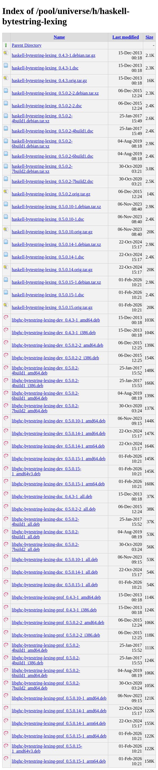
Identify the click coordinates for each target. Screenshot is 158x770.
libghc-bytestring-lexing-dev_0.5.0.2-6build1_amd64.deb (45, 396)
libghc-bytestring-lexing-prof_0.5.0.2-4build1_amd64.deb (46, 648)
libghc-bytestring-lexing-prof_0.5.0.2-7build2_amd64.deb (46, 685)
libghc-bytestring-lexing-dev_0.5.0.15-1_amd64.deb (58, 458)
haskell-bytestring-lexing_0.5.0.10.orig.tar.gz (52, 231)
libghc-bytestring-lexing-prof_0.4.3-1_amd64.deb (56, 597)
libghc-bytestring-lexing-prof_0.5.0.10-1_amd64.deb (59, 698)
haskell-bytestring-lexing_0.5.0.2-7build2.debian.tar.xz (42, 169)
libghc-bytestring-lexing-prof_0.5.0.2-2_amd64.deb (58, 622)
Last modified (125, 37)
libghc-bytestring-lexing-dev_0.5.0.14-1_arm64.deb (58, 446)
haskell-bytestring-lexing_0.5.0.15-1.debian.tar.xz (56, 282)
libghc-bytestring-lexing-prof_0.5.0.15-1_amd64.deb (59, 736)
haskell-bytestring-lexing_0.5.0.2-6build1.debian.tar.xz (42, 143)
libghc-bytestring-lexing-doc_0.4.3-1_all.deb (52, 496)
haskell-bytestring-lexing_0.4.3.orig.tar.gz (49, 80)
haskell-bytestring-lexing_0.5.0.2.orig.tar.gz (51, 194)
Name (59, 37)
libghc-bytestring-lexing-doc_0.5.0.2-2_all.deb (53, 509)
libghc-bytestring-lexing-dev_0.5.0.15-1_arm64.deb (58, 483)
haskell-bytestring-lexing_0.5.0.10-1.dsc (48, 219)
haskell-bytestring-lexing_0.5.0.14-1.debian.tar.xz (56, 244)
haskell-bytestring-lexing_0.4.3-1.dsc (45, 68)
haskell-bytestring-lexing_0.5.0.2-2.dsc (47, 105)
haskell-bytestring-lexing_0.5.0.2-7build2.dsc (52, 181)
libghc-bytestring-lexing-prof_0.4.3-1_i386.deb (54, 610)
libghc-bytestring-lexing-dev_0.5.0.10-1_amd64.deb (58, 420)
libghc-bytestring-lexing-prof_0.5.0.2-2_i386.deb (56, 635)
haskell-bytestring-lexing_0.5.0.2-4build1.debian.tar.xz (42, 118)
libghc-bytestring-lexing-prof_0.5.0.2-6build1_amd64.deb (46, 673)
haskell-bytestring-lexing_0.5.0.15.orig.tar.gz (52, 307)
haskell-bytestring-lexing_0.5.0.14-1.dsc (48, 257)
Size (149, 37)
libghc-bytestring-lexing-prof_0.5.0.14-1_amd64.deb (59, 710)
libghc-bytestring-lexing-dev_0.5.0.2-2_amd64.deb (57, 345)
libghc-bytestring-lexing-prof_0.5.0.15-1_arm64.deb (59, 761)
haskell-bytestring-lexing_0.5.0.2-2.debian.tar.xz (55, 93)
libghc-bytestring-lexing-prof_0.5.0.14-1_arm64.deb (59, 723)
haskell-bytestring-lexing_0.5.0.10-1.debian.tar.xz (56, 206)
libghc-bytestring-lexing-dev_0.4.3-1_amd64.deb (56, 320)
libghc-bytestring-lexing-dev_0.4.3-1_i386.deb (54, 332)
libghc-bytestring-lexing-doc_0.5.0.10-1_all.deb (55, 559)
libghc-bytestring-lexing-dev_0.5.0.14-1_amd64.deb (58, 433)
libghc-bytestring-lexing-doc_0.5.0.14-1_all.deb (55, 572)
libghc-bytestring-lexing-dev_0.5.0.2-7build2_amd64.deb (45, 408)
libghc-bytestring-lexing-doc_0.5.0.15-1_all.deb (55, 584)
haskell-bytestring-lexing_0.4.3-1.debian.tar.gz (53, 55)
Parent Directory (26, 45)
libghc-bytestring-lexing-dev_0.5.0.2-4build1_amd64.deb (45, 370)
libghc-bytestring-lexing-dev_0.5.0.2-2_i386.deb (55, 357)
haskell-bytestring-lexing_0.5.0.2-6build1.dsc (52, 156)
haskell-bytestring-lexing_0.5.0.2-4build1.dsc (52, 131)
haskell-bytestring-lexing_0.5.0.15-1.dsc (48, 294)
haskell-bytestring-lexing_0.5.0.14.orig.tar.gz (52, 269)
